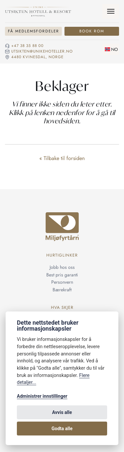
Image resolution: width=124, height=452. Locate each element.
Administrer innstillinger (42, 396)
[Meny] (110, 11)
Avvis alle (62, 412)
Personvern (62, 282)
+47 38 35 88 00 (27, 46)
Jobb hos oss (62, 267)
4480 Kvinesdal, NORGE (37, 57)
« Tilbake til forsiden (62, 158)
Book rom (91, 31)
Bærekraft (62, 289)
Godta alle (62, 428)
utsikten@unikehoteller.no (42, 51)
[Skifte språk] (110, 49)
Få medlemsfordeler (33, 31)
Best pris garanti (62, 274)
